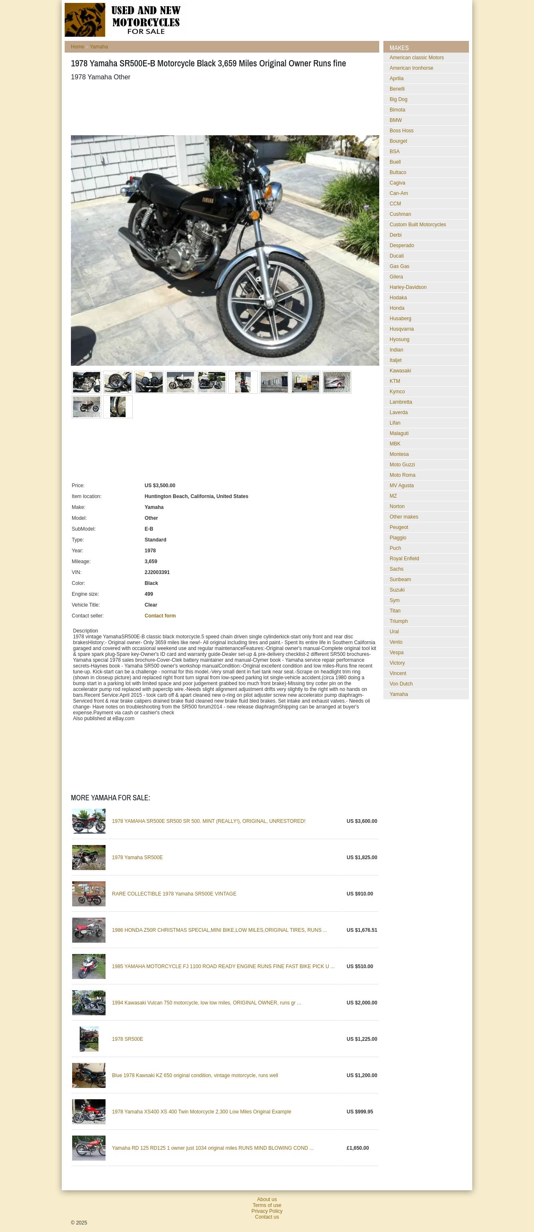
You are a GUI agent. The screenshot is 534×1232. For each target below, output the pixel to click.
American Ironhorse (411, 68)
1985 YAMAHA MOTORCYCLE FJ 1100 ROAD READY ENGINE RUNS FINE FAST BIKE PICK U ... (223, 966)
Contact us (267, 1217)
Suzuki (397, 590)
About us (267, 1199)
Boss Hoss (401, 131)
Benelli (397, 89)
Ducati (397, 256)
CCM (395, 204)
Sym (395, 600)
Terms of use (267, 1205)
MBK (395, 444)
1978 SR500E (128, 1039)
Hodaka (398, 298)
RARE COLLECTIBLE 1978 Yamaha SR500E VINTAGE (174, 894)
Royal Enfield (404, 559)
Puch (395, 548)
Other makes (404, 517)
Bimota (397, 110)
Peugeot (399, 527)
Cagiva (397, 183)
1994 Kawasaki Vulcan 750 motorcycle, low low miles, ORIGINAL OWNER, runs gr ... (206, 1003)
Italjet (396, 360)
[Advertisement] (223, 108)
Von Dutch (401, 684)
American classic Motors (417, 58)
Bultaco (398, 172)
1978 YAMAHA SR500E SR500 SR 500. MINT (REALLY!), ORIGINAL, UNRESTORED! (209, 821)
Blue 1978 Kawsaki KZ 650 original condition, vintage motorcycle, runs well (195, 1075)
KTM (395, 381)
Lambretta (401, 402)
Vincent (398, 673)
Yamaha (99, 47)
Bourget (398, 141)
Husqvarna (402, 329)
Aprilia (396, 78)
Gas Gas (399, 266)
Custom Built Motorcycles (418, 225)
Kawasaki (400, 371)
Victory (397, 663)
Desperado (402, 245)
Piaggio (398, 538)
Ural (394, 632)
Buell (395, 162)
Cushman (400, 214)
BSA (395, 151)
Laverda (399, 412)
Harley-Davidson (408, 287)
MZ (393, 496)
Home (77, 47)
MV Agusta (402, 485)
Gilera (396, 277)
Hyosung (399, 339)
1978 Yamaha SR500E (137, 857)
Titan (395, 611)
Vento (396, 642)
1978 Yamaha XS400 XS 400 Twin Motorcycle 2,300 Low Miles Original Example (202, 1112)
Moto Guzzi (402, 465)
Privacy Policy (267, 1211)
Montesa (399, 454)
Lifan (395, 423)
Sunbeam (400, 579)
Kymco (397, 392)
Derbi (396, 235)
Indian (396, 350)
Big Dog (399, 99)
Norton (397, 506)
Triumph (399, 621)
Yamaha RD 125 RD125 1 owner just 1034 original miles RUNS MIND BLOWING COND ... (213, 1148)
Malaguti (399, 433)
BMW (396, 120)
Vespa (396, 652)
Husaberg (400, 318)
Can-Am (399, 193)
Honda (397, 308)
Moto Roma (403, 475)
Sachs (396, 569)
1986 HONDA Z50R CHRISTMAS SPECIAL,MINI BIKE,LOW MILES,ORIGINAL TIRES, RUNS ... (219, 930)
